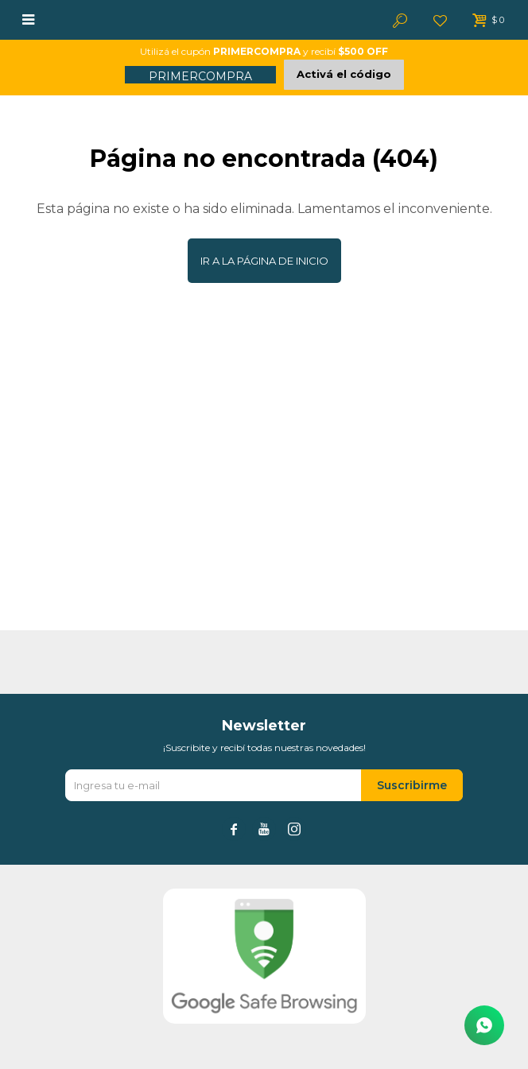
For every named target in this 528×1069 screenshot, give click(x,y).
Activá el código (344, 74)
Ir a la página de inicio (264, 260)
